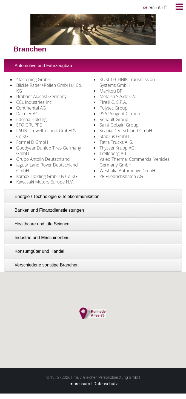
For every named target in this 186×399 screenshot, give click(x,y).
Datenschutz (105, 383)
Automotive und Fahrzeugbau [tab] (39, 65)
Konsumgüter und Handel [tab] (35, 251)
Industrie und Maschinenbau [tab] (38, 237)
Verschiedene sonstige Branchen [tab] (43, 265)
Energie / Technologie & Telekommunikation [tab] (53, 196)
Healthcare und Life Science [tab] (38, 224)
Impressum (79, 383)
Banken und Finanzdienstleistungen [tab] (45, 210)
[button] (93, 312)
